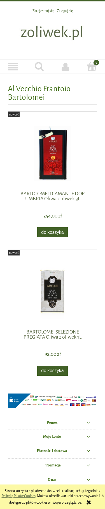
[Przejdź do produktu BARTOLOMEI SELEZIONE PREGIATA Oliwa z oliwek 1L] (52, 291)
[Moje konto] (66, 67)
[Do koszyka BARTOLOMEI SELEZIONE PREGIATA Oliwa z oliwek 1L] (52, 371)
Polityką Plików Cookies (19, 496)
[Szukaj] (39, 66)
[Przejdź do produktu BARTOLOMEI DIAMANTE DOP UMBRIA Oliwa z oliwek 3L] (52, 153)
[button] (13, 67)
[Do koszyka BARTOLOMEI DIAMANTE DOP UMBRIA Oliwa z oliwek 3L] (52, 232)
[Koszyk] (92, 66)
